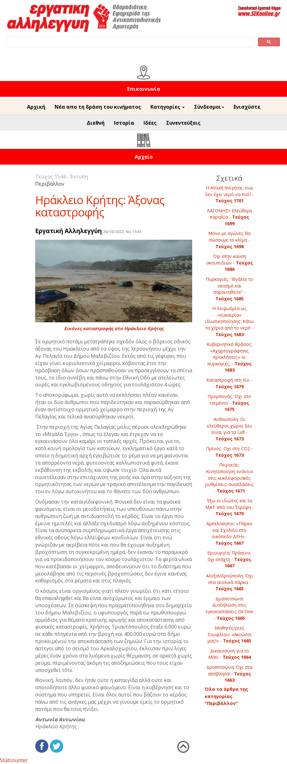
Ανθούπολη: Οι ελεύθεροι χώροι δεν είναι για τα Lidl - (229, 429)
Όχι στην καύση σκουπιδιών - (229, 262)
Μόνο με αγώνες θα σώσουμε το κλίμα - (229, 239)
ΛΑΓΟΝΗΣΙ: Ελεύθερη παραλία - (229, 217)
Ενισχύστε (247, 106)
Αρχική (36, 106)
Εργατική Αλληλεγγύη (68, 230)
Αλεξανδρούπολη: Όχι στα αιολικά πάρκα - (229, 582)
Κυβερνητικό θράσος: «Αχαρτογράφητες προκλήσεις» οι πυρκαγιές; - (229, 357)
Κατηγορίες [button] (167, 106)
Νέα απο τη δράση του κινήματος (98, 106)
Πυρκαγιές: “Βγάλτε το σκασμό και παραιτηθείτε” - (229, 289)
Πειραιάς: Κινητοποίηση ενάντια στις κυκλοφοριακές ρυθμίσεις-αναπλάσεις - (229, 478)
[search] (129, 42)
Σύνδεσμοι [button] (209, 106)
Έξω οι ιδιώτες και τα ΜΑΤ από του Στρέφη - (229, 507)
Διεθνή (96, 122)
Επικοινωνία (143, 88)
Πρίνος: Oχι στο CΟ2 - (229, 451)
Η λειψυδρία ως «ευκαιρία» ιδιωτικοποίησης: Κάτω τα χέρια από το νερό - (229, 321)
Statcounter (14, 760)
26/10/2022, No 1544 (122, 231)
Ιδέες (150, 122)
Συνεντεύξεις (183, 122)
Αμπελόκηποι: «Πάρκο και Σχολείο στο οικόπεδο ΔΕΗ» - (229, 533)
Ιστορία (124, 122)
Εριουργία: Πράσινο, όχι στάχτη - (229, 559)
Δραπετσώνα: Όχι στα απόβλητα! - (229, 673)
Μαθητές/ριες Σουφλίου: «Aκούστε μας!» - (230, 634)
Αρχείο (144, 156)
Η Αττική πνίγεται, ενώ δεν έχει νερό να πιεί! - (229, 194)
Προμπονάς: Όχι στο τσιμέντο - (229, 402)
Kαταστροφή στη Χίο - (229, 383)
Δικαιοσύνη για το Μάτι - (229, 654)
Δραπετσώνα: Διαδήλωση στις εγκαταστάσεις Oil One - (229, 608)
